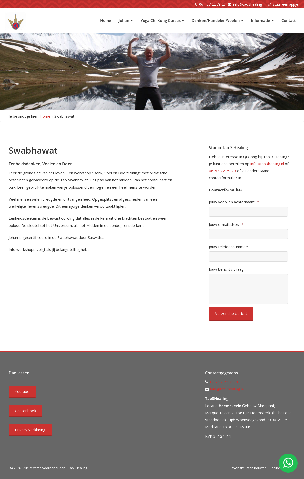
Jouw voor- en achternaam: (234, 202)
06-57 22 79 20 (222, 170)
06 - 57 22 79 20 (212, 4)
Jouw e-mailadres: (226, 224)
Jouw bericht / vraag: (226, 269)
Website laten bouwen (249, 468)
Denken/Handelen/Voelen (217, 20)
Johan (126, 20)
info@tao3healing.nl (249, 4)
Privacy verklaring (30, 429)
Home (105, 20)
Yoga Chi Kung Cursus (162, 20)
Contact (288, 20)
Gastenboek (25, 410)
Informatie (262, 20)
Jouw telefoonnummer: (228, 246)
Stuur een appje (285, 4)
